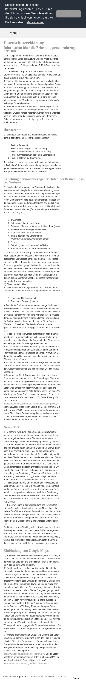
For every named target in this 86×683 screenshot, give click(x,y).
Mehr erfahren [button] (35, 22)
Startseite (61, 676)
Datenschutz (49, 676)
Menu (11, 33)
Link (5, 524)
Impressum (36, 676)
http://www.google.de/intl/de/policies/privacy (24, 654)
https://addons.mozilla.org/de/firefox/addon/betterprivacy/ (31, 404)
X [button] (68, 14)
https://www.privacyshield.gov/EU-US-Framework (27, 663)
